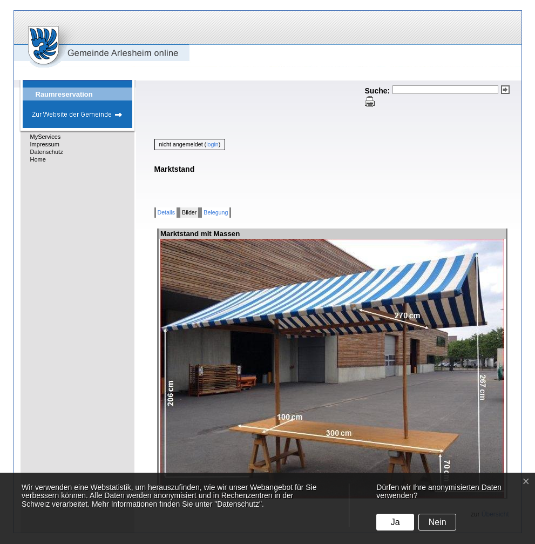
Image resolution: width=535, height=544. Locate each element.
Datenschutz (46, 152)
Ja (395, 522)
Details (166, 212)
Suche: (377, 90)
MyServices (45, 136)
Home (38, 159)
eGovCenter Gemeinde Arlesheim (83, 39)
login (212, 144)
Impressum (44, 144)
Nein (437, 522)
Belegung (216, 212)
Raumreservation (64, 94)
